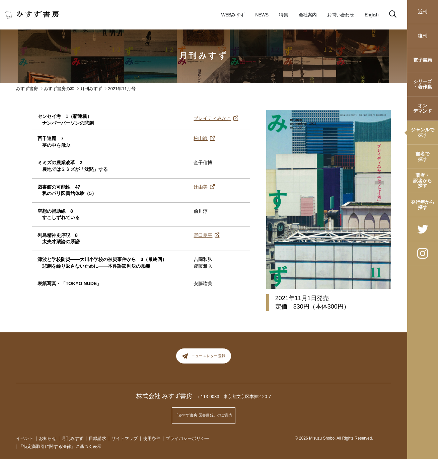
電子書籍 (422, 60)
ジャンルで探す (422, 132)
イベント (24, 438)
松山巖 (201, 138)
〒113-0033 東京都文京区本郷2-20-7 (234, 401)
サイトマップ (125, 438)
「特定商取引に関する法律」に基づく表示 (60, 446)
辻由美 (201, 187)
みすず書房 (27, 88)
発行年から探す (422, 204)
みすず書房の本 (59, 88)
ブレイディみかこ (212, 118)
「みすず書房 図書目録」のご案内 (203, 417)
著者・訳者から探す (422, 180)
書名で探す (423, 156)
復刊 (422, 36)
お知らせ (47, 438)
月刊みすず (203, 55)
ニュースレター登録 (204, 358)
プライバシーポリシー (187, 438)
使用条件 (151, 438)
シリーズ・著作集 (422, 84)
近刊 (422, 11)
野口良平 (203, 235)
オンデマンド (422, 108)
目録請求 (97, 438)
